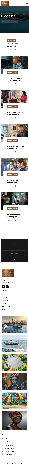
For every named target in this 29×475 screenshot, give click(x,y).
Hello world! (11, 46)
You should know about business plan (15, 215)
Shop (3, 309)
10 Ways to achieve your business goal (15, 147)
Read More (10, 50)
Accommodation (6, 306)
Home (3, 295)
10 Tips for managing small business (14, 181)
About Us (4, 297)
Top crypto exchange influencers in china (14, 79)
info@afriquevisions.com (11, 445)
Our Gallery (5, 303)
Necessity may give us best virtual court (15, 113)
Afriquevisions (14, 43)
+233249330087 (9, 448)
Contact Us (5, 300)
